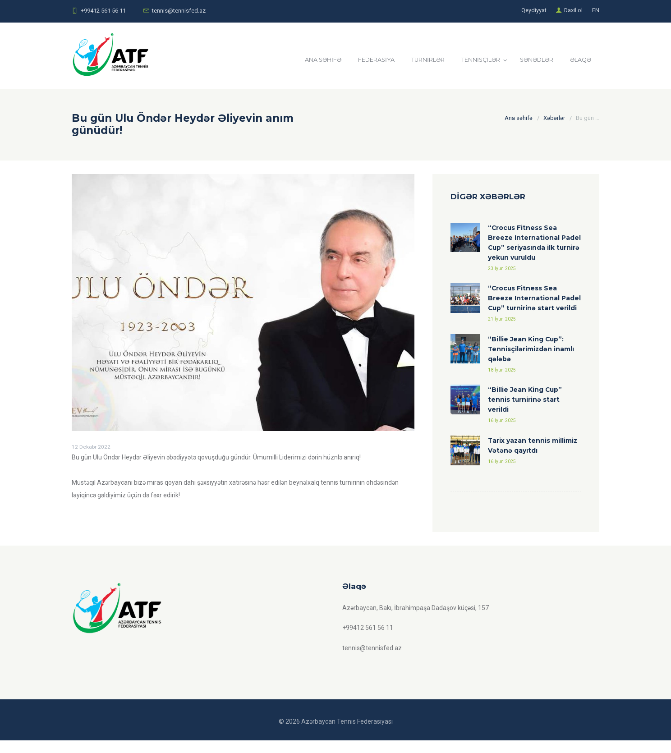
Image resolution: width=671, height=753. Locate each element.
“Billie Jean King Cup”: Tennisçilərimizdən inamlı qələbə (531, 360)
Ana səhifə (519, 118)
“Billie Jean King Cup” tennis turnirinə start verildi (525, 412)
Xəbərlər (554, 118)
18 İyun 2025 (502, 382)
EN (595, 10)
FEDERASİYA (365, 60)
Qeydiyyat (533, 10)
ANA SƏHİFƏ (310, 60)
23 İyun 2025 (502, 269)
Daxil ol (573, 10)
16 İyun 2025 (502, 433)
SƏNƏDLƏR (532, 60)
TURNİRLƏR (419, 60)
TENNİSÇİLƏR (474, 60)
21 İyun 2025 (502, 330)
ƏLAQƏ (579, 60)
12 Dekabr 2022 (91, 447)
